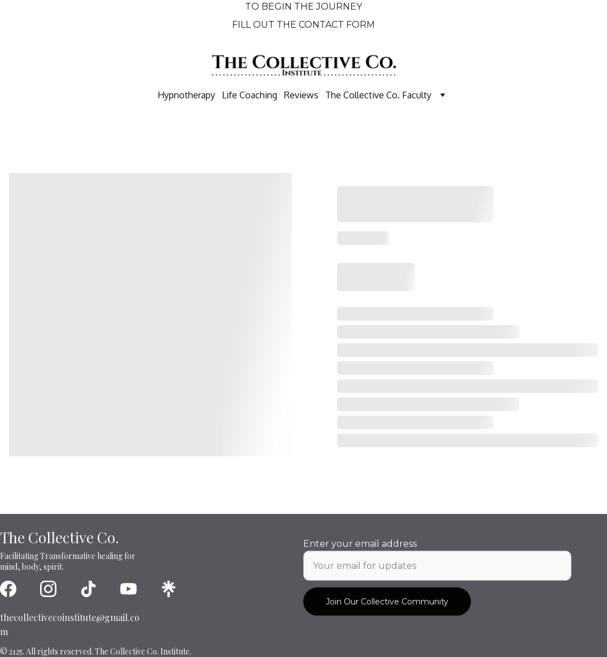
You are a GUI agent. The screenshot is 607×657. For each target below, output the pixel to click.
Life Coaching (249, 95)
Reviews (301, 95)
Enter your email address (360, 551)
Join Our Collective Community (387, 609)
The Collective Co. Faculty (378, 95)
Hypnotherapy (186, 95)
